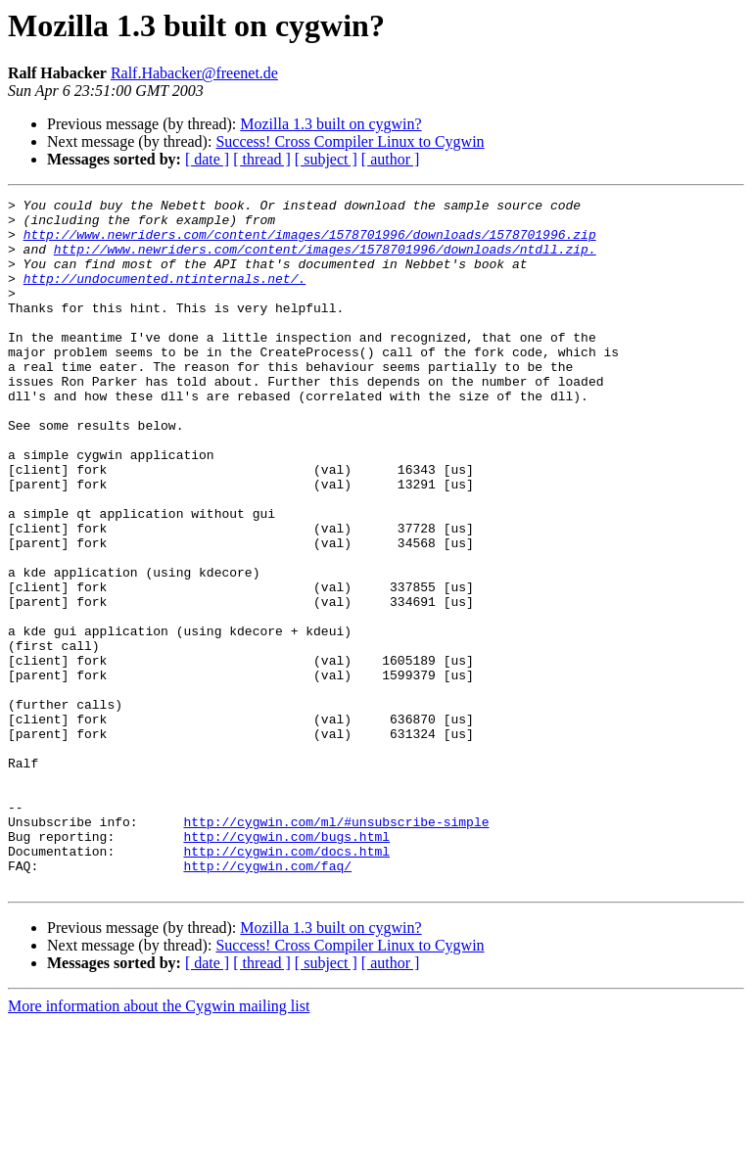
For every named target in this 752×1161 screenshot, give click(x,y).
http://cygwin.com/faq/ (267, 1000)
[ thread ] (262, 159)
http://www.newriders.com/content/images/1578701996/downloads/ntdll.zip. (325, 260)
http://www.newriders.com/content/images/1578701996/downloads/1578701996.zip (310, 243)
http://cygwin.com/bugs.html (286, 965)
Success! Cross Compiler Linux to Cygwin (349, 141)
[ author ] (390, 159)
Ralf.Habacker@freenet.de (194, 73)
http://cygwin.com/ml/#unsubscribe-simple (336, 947)
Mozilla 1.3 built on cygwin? (330, 124)
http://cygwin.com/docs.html (286, 983)
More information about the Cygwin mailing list (158, 1144)
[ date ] (207, 159)
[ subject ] (326, 159)
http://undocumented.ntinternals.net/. (165, 295)
